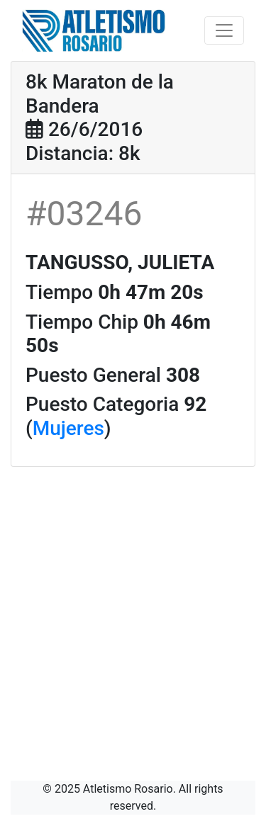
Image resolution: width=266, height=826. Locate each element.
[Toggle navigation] (224, 30)
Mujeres (68, 428)
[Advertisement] (133, 607)
